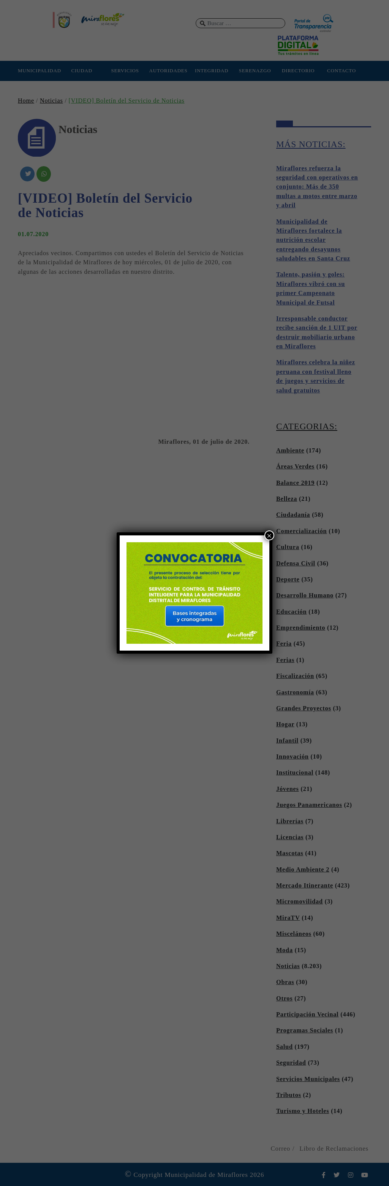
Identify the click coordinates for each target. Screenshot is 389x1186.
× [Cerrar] (269, 535)
